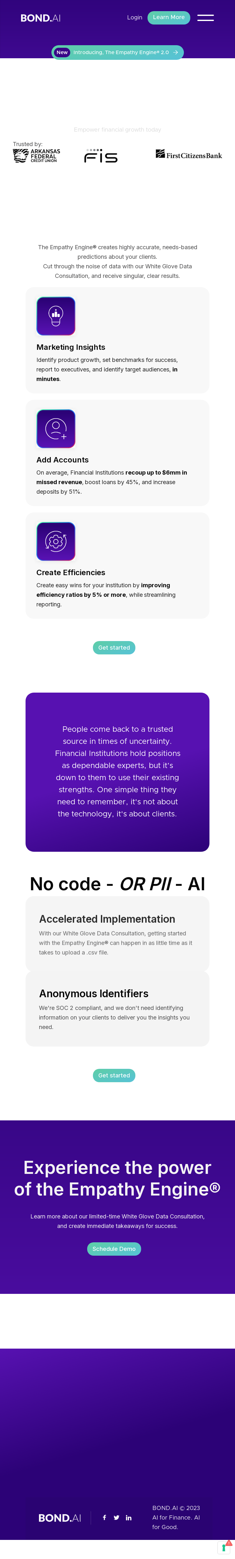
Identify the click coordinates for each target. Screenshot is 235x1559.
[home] (45, 18)
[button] (205, 18)
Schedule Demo (114, 1251)
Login (134, 18)
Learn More (169, 17)
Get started (114, 648)
